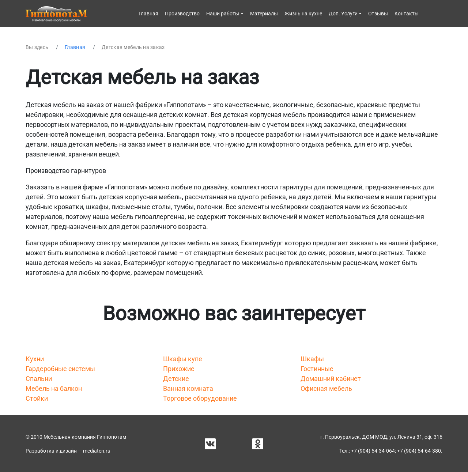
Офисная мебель (326, 388)
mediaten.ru (96, 451)
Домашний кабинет (331, 378)
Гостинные (317, 369)
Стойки (37, 398)
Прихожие (179, 369)
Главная (148, 13)
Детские (176, 378)
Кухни (35, 359)
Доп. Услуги (343, 13)
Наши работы (222, 13)
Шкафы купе (182, 359)
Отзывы (378, 13)
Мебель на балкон (54, 388)
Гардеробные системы (60, 369)
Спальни (39, 378)
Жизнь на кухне (303, 13)
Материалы (264, 13)
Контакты (407, 13)
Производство (182, 13)
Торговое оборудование (200, 398)
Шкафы (312, 359)
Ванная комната (188, 388)
